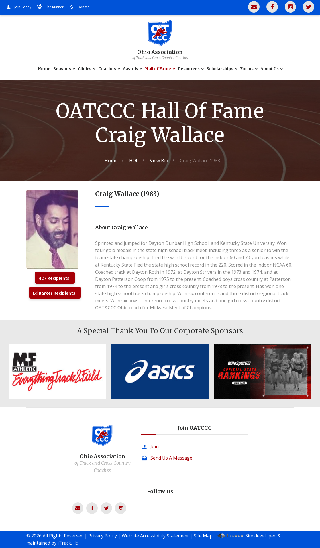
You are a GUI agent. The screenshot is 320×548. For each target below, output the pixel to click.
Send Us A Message (171, 458)
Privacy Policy (102, 536)
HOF (133, 160)
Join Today (22, 7)
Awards (130, 68)
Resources (189, 68)
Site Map (203, 536)
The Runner (54, 7)
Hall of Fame (158, 68)
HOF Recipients (53, 278)
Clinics (84, 68)
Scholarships (220, 68)
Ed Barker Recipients (54, 293)
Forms (247, 68)
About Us (269, 68)
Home (44, 68)
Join (154, 446)
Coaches (107, 68)
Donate (83, 7)
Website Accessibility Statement (155, 536)
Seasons (62, 68)
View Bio (159, 160)
